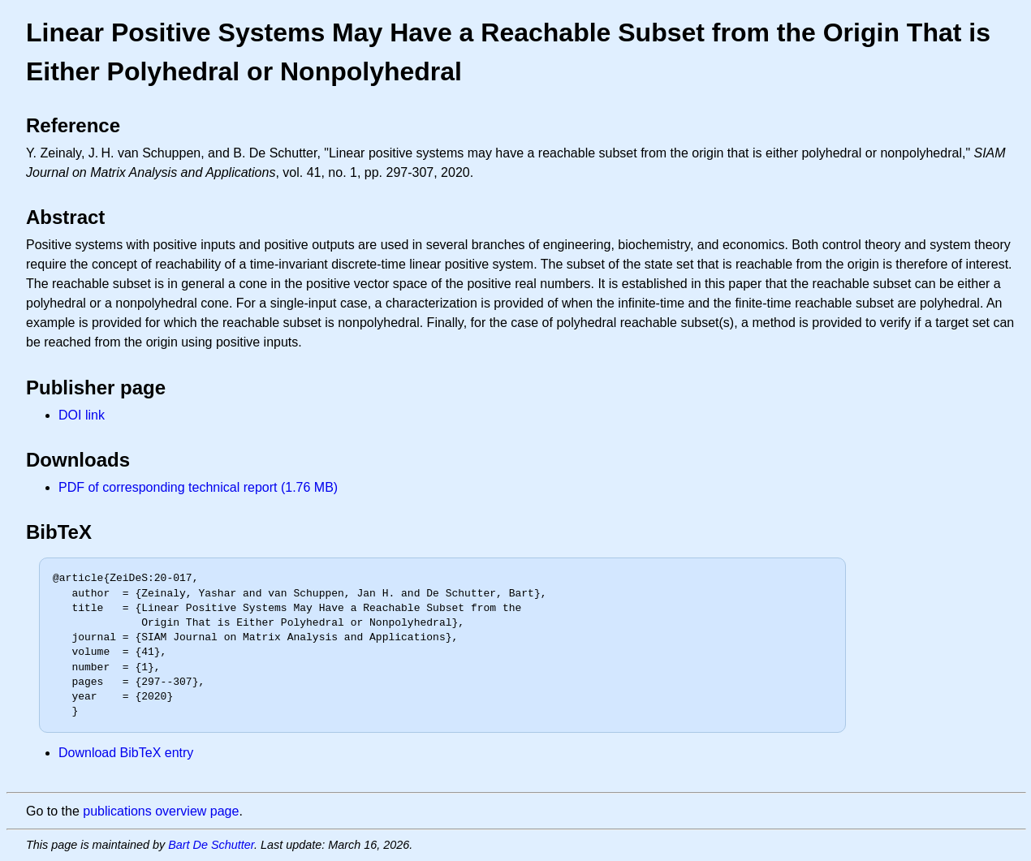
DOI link (81, 415)
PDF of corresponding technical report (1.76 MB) (198, 487)
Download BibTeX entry (125, 753)
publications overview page (161, 811)
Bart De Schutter (211, 844)
